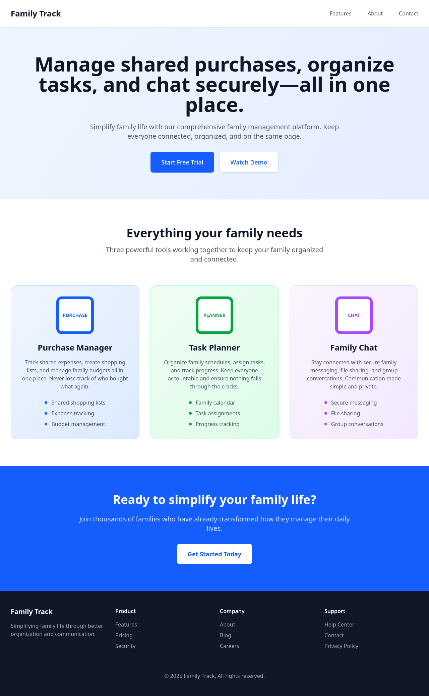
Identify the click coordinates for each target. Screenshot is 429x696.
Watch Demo (249, 162)
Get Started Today (214, 554)
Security (125, 646)
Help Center (339, 624)
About (375, 13)
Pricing (124, 635)
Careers (229, 646)
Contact (408, 13)
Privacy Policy (341, 646)
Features (341, 13)
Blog (225, 635)
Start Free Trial (182, 162)
